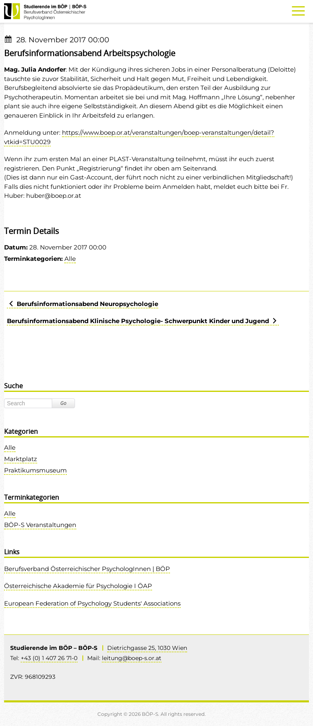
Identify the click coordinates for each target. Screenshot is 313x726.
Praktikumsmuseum (35, 470)
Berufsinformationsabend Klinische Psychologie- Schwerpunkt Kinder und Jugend (143, 321)
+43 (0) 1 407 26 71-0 (49, 658)
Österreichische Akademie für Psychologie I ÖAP (78, 586)
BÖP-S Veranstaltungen (40, 525)
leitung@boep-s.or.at (131, 658)
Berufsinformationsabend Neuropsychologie (82, 304)
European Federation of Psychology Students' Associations (92, 603)
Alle (70, 258)
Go (63, 403)
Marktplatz (20, 459)
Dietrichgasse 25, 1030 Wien (147, 648)
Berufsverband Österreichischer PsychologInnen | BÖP (87, 569)
